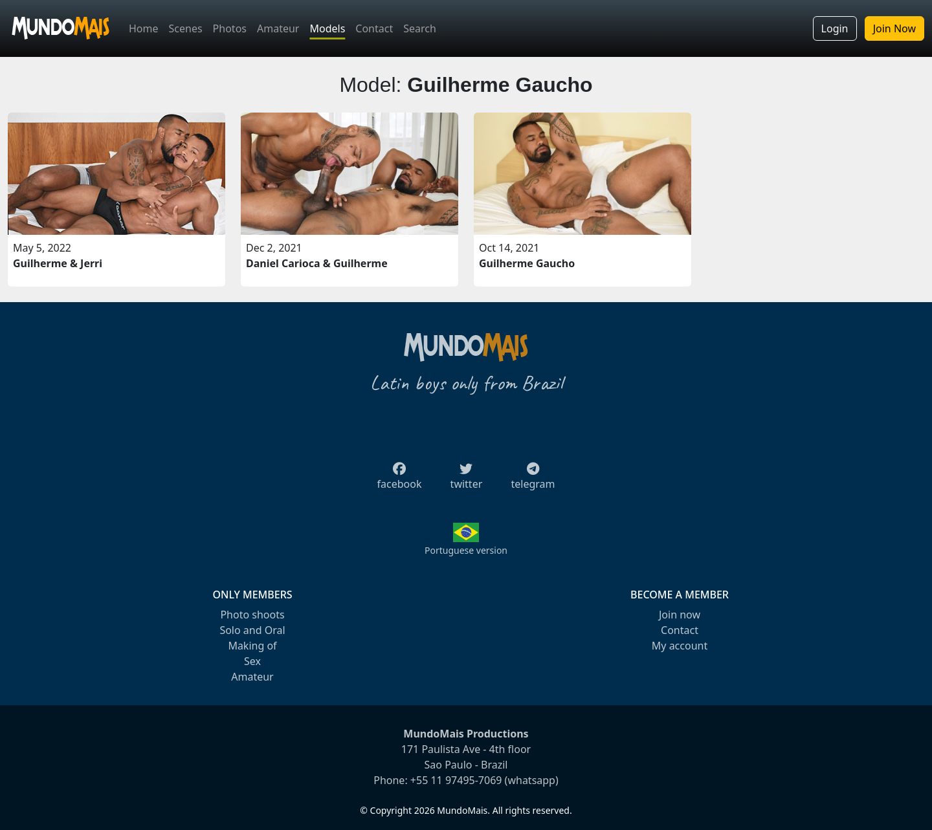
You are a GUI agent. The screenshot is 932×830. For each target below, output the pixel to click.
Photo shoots (252, 614)
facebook (399, 480)
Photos (230, 28)
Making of (252, 646)
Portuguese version (466, 550)
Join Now (894, 28)
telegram (533, 480)
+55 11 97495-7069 (456, 780)
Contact (374, 28)
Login (835, 28)
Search (419, 28)
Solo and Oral (252, 630)
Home (144, 28)
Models (327, 28)
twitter (466, 480)
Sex (252, 661)
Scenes (186, 28)
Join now (679, 614)
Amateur (278, 28)
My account (679, 646)
